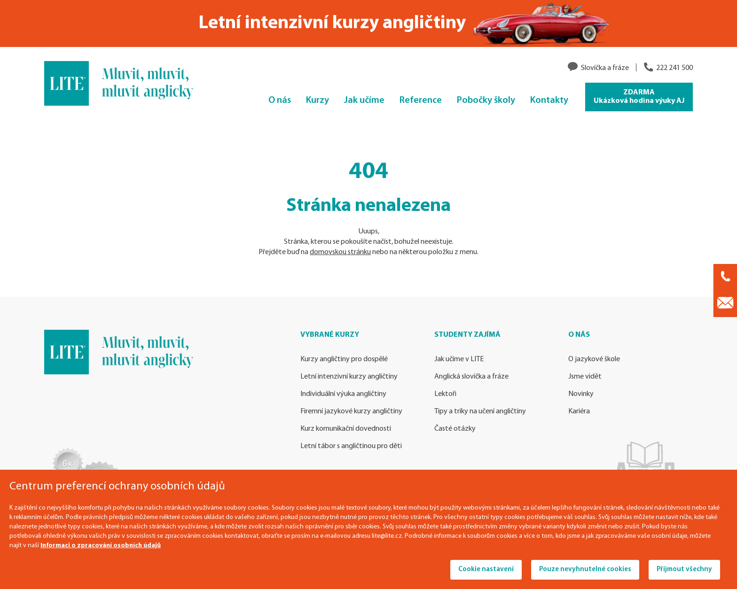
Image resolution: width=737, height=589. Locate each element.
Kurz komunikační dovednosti (345, 429)
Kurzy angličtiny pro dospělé (344, 359)
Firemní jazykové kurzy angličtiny (351, 411)
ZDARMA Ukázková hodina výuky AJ (639, 97)
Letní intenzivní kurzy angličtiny (349, 376)
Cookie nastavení (486, 569)
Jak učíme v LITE (459, 359)
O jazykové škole (594, 359)
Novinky (581, 394)
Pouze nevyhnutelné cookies (585, 569)
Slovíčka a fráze (605, 68)
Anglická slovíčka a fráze (471, 376)
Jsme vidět (585, 376)
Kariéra (579, 411)
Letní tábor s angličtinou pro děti (351, 446)
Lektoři (445, 394)
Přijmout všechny (684, 569)
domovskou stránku (340, 252)
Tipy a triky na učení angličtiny (480, 411)
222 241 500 (674, 68)
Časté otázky (455, 429)
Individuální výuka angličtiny (343, 394)
